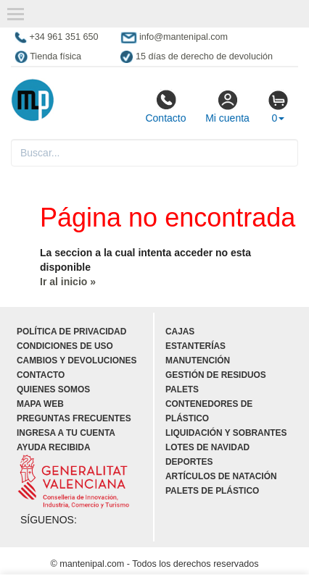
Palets (182, 389)
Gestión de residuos (215, 375)
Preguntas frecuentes (74, 418)
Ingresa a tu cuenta (66, 433)
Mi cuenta (227, 106)
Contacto (165, 106)
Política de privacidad (71, 331)
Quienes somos (53, 389)
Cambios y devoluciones (76, 360)
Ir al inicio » (68, 281)
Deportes (189, 462)
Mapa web (40, 404)
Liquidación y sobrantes (226, 433)
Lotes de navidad (207, 447)
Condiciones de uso (65, 346)
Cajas (179, 331)
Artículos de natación (220, 476)
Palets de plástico (212, 491)
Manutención (197, 360)
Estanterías (195, 346)
